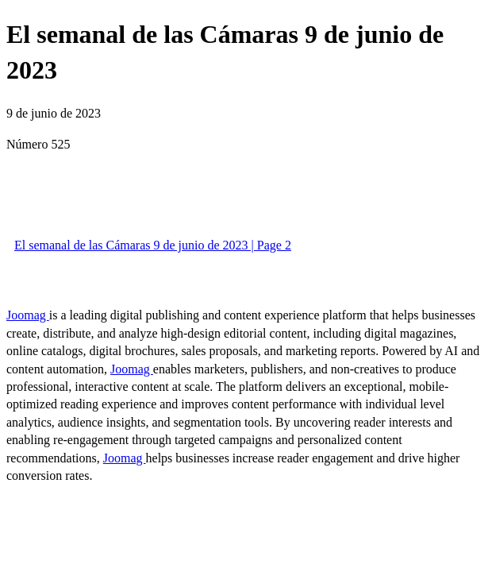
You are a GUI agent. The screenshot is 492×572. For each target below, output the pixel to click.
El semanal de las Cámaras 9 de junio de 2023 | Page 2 (152, 245)
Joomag (27, 315)
